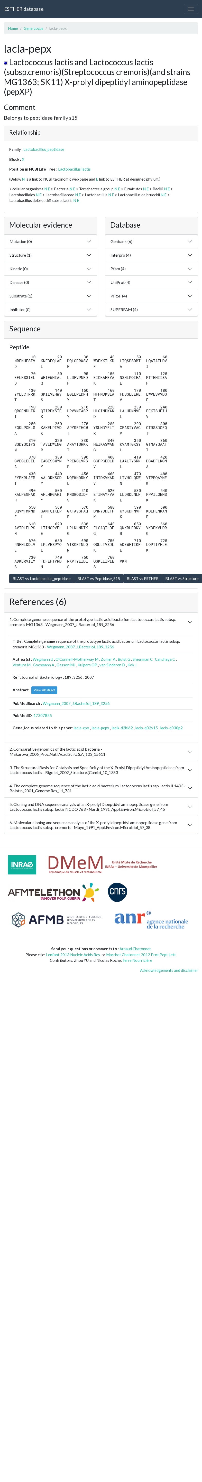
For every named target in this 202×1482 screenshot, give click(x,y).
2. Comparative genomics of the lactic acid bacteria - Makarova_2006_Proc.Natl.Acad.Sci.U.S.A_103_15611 (57, 751)
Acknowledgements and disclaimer (169, 970)
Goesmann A (43, 665)
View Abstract (44, 690)
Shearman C (143, 659)
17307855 (42, 715)
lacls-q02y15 (146, 727)
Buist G (124, 659)
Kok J (131, 665)
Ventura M (22, 665)
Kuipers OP (87, 665)
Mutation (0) (21, 241)
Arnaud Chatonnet (135, 948)
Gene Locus (33, 28)
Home (13, 28)
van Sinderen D (112, 665)
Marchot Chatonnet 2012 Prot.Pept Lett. (141, 954)
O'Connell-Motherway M (77, 659)
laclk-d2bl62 (122, 727)
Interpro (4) (121, 255)
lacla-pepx (100, 727)
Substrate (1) (21, 295)
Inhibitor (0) (20, 309)
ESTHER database (23, 9)
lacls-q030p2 (171, 727)
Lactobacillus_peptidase (43, 149)
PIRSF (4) (119, 295)
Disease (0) (19, 282)
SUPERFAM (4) (124, 309)
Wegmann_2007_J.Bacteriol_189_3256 (80, 647)
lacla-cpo (81, 727)
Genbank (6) (121, 241)
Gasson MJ (66, 665)
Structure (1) (21, 255)
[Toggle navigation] (191, 9)
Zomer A (108, 659)
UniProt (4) (120, 282)
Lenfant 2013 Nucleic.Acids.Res (73, 954)
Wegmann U (43, 659)
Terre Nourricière (137, 960)
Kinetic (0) (19, 268)
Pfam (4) (118, 268)
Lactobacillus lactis (74, 169)
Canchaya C (165, 659)
